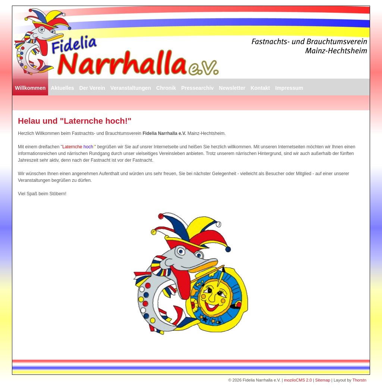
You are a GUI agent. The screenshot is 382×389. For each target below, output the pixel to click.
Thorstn (359, 380)
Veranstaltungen (130, 88)
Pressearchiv (197, 88)
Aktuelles (62, 88)
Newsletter (232, 88)
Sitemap (322, 380)
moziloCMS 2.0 (298, 380)
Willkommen (30, 88)
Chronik (166, 88)
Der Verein (92, 88)
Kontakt (260, 88)
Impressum (289, 88)
